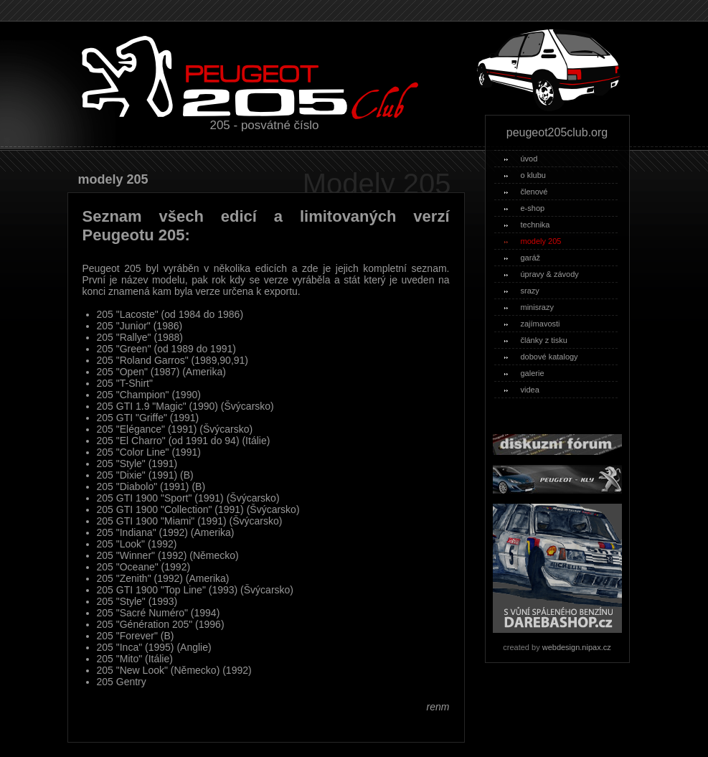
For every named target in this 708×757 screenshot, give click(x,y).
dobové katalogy (541, 356)
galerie (524, 373)
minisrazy (529, 307)
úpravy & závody (541, 274)
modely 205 (533, 241)
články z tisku (535, 340)
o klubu (525, 175)
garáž (522, 257)
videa (521, 389)
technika (527, 224)
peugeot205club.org (557, 132)
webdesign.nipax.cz (576, 647)
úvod (521, 158)
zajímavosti (532, 323)
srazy (521, 290)
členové (526, 191)
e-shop (524, 208)
